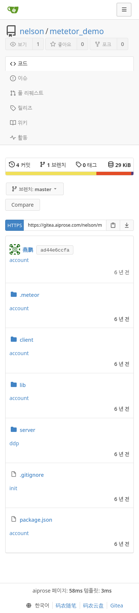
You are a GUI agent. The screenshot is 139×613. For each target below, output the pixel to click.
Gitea (116, 605)
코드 (18, 63)
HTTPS (14, 225)
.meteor (29, 294)
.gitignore (32, 474)
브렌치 (53, 164)
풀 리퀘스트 (26, 92)
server (27, 429)
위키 (18, 122)
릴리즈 (21, 107)
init (13, 488)
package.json (36, 519)
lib (23, 385)
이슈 (18, 78)
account (19, 259)
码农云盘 (93, 605)
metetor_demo (77, 31)
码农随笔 (66, 605)
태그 (86, 164)
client (26, 339)
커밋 (19, 164)
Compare (22, 204)
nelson (32, 31)
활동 (18, 137)
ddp (14, 443)
